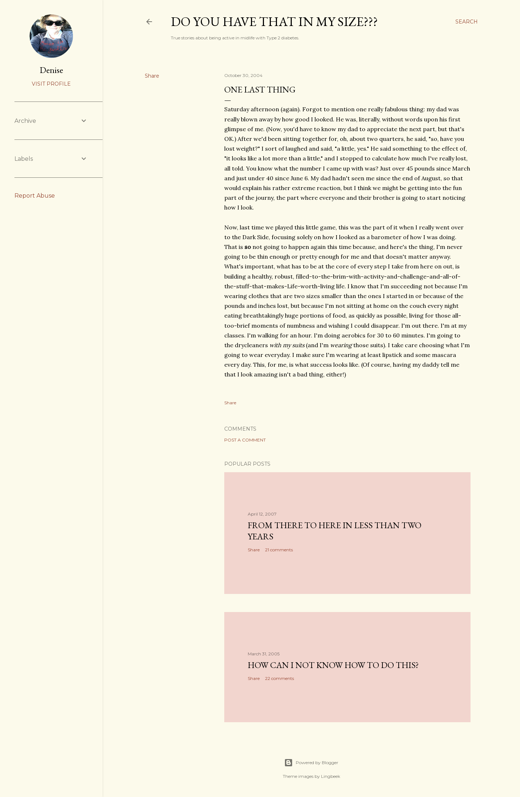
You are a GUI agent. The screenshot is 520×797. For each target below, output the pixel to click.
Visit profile (51, 84)
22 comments (279, 678)
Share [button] (152, 76)
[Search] (466, 21)
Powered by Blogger (311, 762)
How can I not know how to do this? (333, 665)
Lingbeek (330, 776)
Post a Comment (245, 440)
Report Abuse (34, 195)
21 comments (279, 549)
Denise (51, 70)
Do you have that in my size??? (274, 21)
